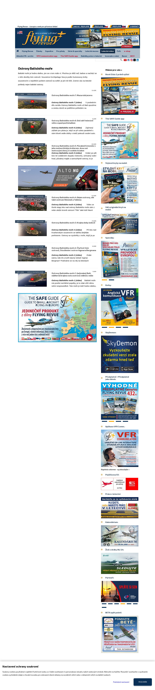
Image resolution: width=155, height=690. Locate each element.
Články (39, 51)
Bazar (124, 56)
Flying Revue (27, 51)
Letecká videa (108, 51)
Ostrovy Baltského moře (35, 94)
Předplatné (118, 27)
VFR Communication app (47, 56)
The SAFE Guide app (69, 56)
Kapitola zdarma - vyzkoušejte (114, 469)
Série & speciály (75, 51)
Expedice (49, 51)
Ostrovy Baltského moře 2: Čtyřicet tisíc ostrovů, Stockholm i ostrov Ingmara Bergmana (74, 249)
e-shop (127, 51)
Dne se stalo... (125, 544)
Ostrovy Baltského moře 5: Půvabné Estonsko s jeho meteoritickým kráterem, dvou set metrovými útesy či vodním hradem (74, 148)
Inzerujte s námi (112, 56)
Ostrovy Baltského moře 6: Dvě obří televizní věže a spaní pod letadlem (72, 121)
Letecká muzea (91, 51)
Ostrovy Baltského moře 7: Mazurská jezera (72, 95)
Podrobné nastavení (121, 682)
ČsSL (119, 51)
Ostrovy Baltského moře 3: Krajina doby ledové (73, 223)
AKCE (132, 56)
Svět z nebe (20, 94)
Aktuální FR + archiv (24, 56)
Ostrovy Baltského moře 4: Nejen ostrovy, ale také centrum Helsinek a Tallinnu (73, 198)
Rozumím (143, 682)
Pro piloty (60, 51)
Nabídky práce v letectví (91, 56)
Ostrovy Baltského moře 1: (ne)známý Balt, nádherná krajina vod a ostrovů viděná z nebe (72, 274)
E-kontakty (136, 27)
